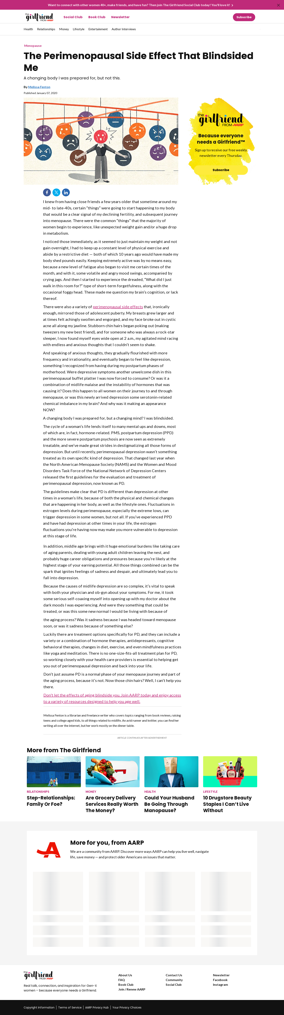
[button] (252, 29)
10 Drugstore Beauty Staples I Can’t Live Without (227, 804)
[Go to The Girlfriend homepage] (35, 17)
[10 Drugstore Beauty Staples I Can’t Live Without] (230, 785)
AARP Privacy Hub (97, 1007)
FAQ (121, 980)
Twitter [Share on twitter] (56, 192)
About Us (125, 975)
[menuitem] (28, 31)
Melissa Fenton (39, 87)
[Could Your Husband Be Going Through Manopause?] (171, 785)
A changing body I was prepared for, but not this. (72, 78)
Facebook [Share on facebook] (47, 192)
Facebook (220, 980)
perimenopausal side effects (118, 306)
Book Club (96, 17)
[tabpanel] (253, 29)
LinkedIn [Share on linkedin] (66, 192)
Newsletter (120, 17)
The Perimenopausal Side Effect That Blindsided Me (138, 62)
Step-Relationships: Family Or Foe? (51, 801)
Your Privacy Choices (126, 1007)
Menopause (33, 45)
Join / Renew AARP (131, 989)
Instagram (220, 984)
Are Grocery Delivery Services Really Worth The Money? (112, 804)
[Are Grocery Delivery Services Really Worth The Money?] (113, 785)
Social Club (73, 17)
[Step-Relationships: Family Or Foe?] (54, 781)
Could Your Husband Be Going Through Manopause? (169, 804)
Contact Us (174, 975)
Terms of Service (70, 1007)
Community (174, 980)
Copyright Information (39, 1007)
